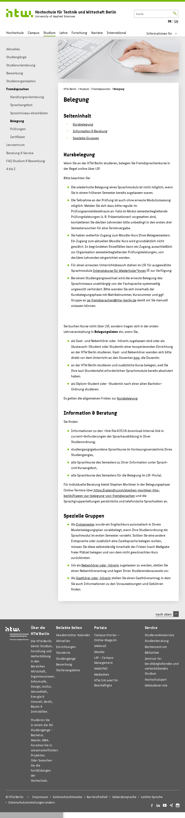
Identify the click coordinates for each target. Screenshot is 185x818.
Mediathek (101, 674)
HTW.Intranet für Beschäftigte (106, 683)
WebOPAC (101, 668)
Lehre (63, 32)
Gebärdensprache (124, 796)
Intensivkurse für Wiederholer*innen (119, 270)
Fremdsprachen (101, 89)
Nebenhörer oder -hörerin (100, 565)
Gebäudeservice (156, 685)
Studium (49, 32)
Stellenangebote (68, 669)
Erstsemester (85, 524)
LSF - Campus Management (103, 660)
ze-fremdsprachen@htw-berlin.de (111, 300)
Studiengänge (66, 658)
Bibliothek (152, 652)
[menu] (165, 33)
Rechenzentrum (156, 646)
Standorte (63, 652)
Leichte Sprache (152, 796)
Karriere (97, 32)
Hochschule (15, 32)
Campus (33, 32)
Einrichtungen (66, 646)
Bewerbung (64, 664)
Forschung (79, 32)
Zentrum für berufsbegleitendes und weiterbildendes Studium (161, 666)
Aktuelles (63, 640)
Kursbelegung (127, 398)
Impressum (40, 796)
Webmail (100, 645)
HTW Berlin (70, 89)
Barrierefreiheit (97, 796)
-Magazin (106, 637)
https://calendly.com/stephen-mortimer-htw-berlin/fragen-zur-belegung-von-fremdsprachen (112, 492)
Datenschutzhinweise (67, 796)
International (116, 32)
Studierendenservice (159, 634)
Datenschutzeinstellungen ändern (31, 802)
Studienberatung (157, 640)
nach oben (167, 614)
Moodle (99, 651)
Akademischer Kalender (73, 634)
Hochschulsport (156, 679)
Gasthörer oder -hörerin (93, 577)
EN (176, 21)
